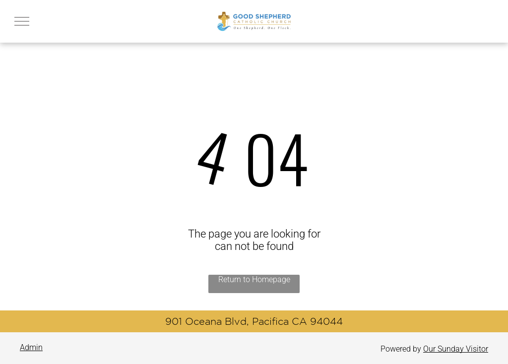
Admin (31, 347)
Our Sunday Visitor (455, 349)
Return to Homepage (254, 279)
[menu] (22, 21)
